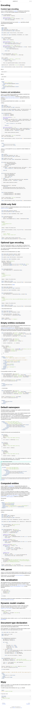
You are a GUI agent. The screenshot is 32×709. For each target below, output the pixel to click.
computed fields (11, 486)
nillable (13, 284)
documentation (3, 619)
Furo (21, 707)
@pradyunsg (18, 707)
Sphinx (14, 707)
